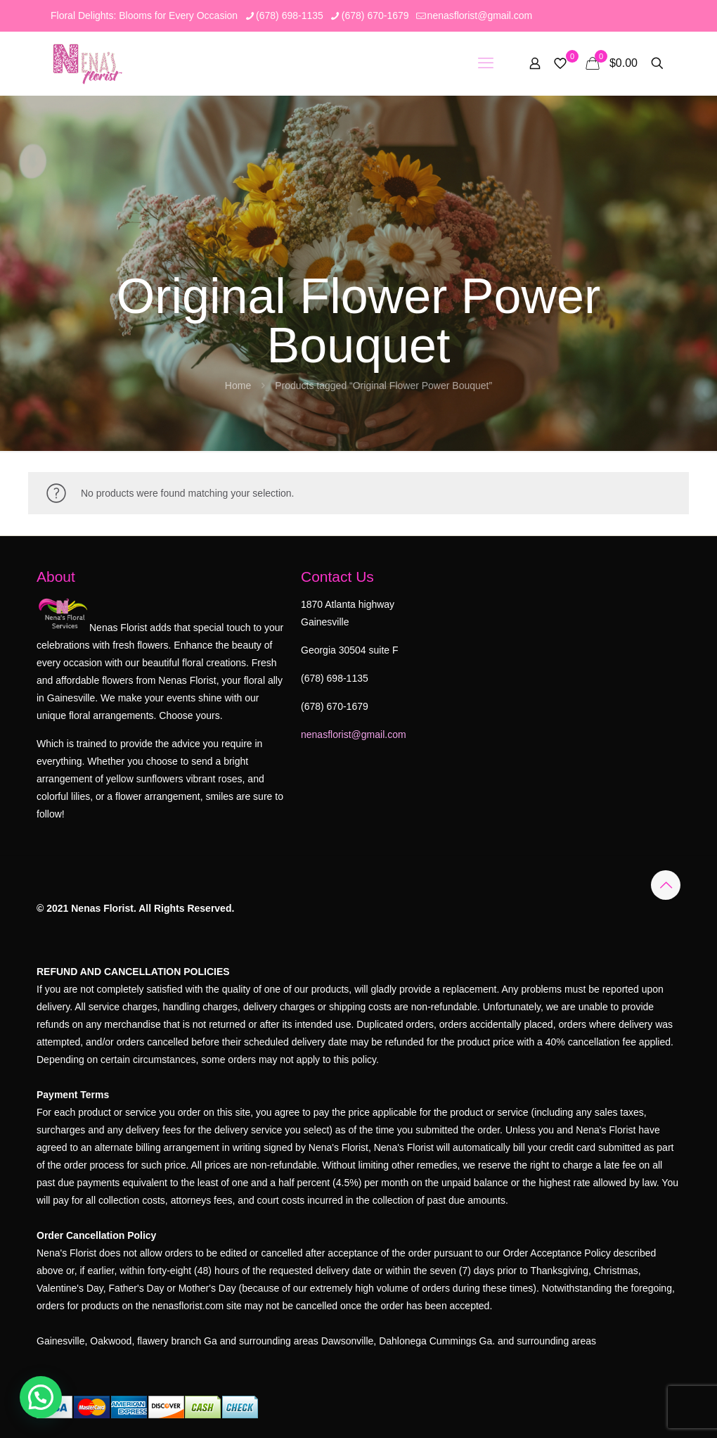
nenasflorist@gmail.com (353, 734)
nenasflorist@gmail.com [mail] (480, 15)
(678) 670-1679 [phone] (375, 15)
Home (238, 385)
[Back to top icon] (665, 885)
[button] (41, 1397)
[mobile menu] (486, 63)
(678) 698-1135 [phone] (289, 15)
